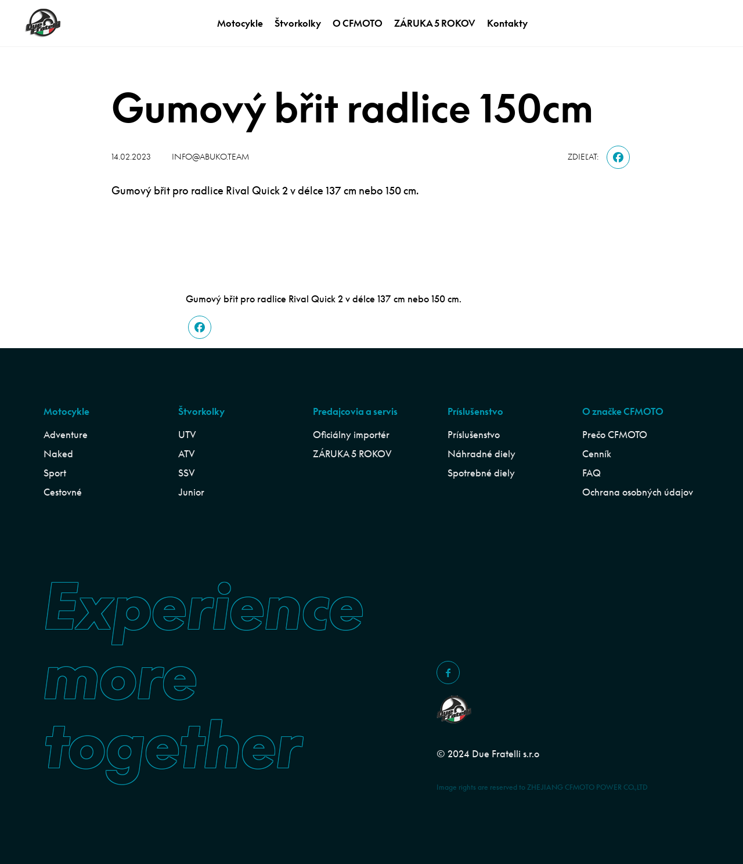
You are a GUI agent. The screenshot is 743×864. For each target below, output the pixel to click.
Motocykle (240, 23)
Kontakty (507, 23)
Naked (58, 454)
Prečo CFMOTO (614, 434)
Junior (191, 492)
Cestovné (63, 492)
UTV (187, 434)
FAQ (591, 473)
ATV (186, 454)
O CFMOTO (358, 23)
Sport (55, 473)
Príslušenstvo (474, 434)
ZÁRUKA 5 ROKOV (434, 23)
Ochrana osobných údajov (637, 492)
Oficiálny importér (351, 434)
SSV (186, 473)
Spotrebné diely (481, 473)
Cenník (596, 454)
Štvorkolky (298, 23)
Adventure (66, 434)
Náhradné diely (481, 454)
